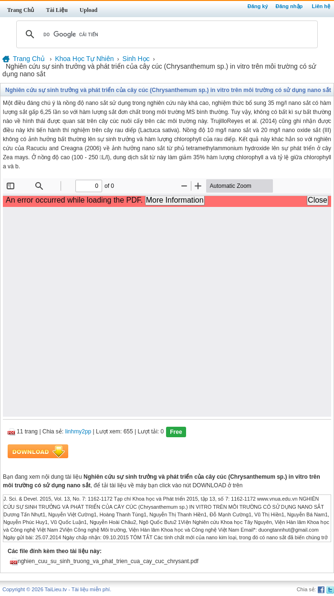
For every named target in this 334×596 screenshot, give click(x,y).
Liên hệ (321, 6)
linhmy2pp (78, 432)
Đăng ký (258, 6)
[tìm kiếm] (165, 34)
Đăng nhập (289, 6)
